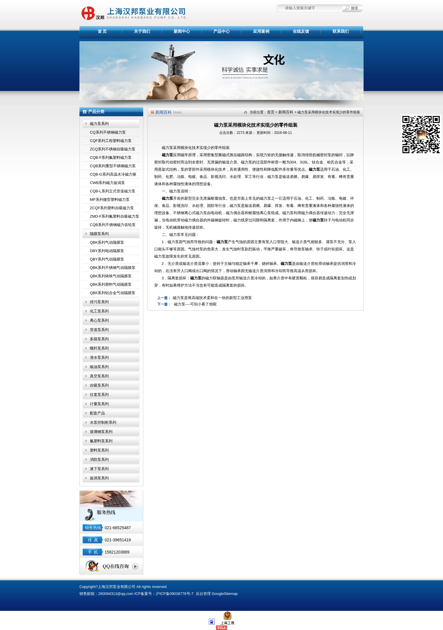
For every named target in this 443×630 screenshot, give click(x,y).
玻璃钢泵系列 (101, 431)
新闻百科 (285, 112)
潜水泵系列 (99, 357)
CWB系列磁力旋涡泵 (107, 183)
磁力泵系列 (99, 123)
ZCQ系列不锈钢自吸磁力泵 (112, 149)
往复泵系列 (99, 394)
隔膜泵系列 (99, 234)
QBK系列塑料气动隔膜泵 (111, 284)
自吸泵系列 (99, 385)
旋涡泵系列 (99, 478)
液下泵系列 (99, 469)
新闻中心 (182, 31)
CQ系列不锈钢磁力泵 (108, 132)
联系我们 (341, 31)
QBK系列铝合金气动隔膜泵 (112, 293)
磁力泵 (167, 155)
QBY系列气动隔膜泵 (107, 259)
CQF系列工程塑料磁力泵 (111, 141)
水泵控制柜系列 (103, 422)
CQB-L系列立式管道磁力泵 (112, 191)
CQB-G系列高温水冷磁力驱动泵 (113, 175)
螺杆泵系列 (99, 348)
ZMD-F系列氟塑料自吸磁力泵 (114, 216)
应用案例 (261, 31)
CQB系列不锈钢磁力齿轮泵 (113, 225)
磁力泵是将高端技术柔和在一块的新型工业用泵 (212, 298)
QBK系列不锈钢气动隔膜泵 (112, 267)
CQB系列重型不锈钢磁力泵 (113, 166)
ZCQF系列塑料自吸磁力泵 (112, 208)
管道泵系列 (99, 329)
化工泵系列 (99, 311)
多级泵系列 (99, 339)
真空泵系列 (99, 376)
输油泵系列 (99, 367)
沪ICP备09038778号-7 (174, 593)
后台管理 (203, 593)
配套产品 (97, 413)
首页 (271, 112)
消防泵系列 (99, 459)
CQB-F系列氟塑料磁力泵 (111, 157)
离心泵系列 (99, 320)
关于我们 (142, 31)
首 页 (102, 31)
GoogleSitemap (225, 593)
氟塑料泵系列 (101, 441)
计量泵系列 (99, 404)
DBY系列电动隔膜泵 (107, 251)
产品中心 (221, 31)
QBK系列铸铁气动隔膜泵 (111, 276)
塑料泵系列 (99, 450)
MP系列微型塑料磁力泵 (110, 199)
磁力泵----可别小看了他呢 (195, 304)
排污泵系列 (99, 302)
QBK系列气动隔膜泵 (107, 242)
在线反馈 (301, 31)
